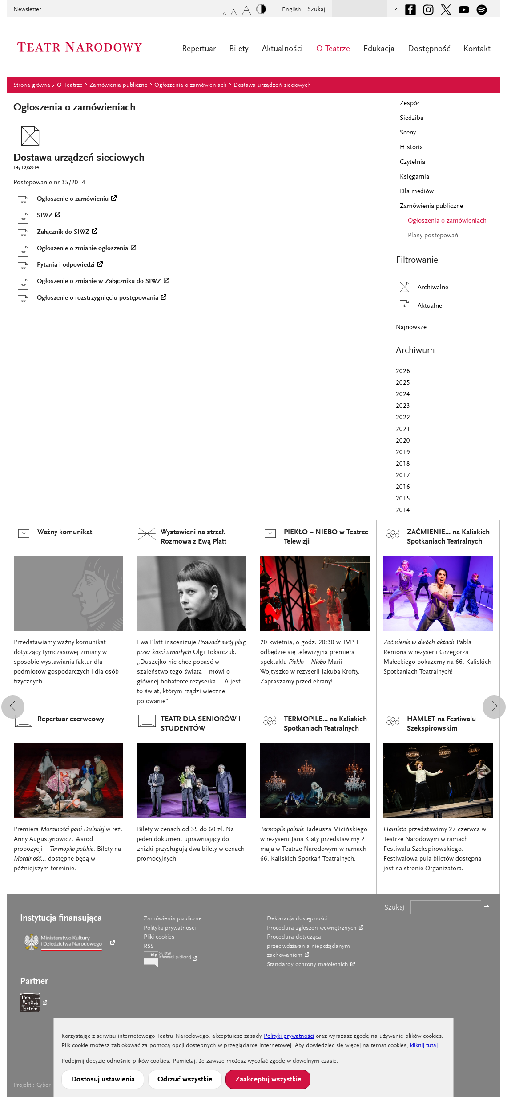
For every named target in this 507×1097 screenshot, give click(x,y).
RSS (148, 946)
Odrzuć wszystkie (184, 1080)
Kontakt (477, 49)
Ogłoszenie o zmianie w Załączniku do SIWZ (87, 282)
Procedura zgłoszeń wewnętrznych (312, 928)
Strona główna (31, 85)
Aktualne (419, 305)
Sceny (408, 133)
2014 (403, 510)
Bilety (239, 49)
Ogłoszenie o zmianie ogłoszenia (70, 249)
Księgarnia (414, 177)
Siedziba (411, 118)
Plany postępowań (433, 235)
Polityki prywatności (289, 1036)
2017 (403, 475)
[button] (12, 707)
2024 (403, 394)
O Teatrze (333, 49)
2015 (403, 499)
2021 (403, 429)
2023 (403, 406)
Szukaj (316, 9)
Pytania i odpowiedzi (54, 265)
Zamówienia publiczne (118, 85)
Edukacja (378, 49)
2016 (403, 487)
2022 (403, 417)
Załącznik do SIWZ (51, 232)
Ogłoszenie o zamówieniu (61, 199)
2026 (403, 371)
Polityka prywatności (170, 928)
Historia (411, 147)
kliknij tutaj (424, 1046)
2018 (403, 464)
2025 (403, 383)
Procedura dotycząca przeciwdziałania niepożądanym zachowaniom (308, 946)
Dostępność (429, 49)
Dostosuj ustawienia (103, 1080)
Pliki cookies (159, 937)
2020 (403, 441)
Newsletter (27, 10)
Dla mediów (417, 191)
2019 (403, 452)
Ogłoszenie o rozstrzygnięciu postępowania (85, 298)
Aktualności (282, 49)
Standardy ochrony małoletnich (307, 965)
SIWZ (32, 216)
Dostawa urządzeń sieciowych (272, 85)
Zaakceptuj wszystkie (268, 1080)
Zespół (409, 103)
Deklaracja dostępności (297, 919)
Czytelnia (412, 162)
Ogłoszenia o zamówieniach (190, 85)
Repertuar (199, 49)
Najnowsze (411, 327)
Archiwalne (422, 286)
